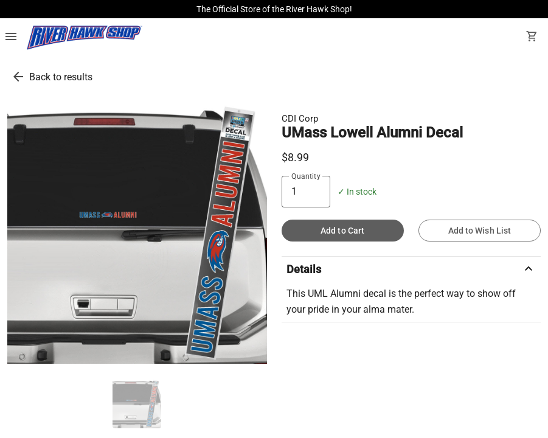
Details (411, 268)
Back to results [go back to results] (60, 77)
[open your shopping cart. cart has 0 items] (532, 38)
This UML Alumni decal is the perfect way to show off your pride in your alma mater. (401, 301)
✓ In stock (357, 192)
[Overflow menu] (11, 38)
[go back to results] (18, 77)
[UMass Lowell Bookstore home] (84, 38)
